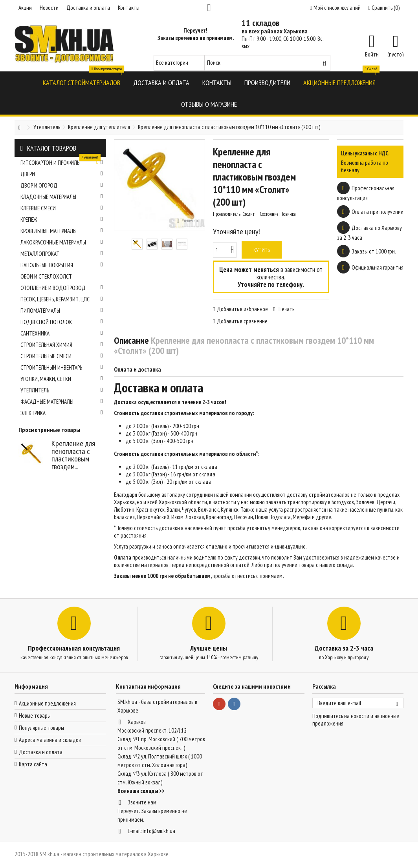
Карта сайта (33, 764)
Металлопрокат (61, 253)
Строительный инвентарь (61, 367)
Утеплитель (61, 390)
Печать (285, 309)
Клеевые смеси (61, 208)
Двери (61, 174)
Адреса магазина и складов (50, 740)
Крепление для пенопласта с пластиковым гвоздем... (73, 455)
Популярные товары (41, 727)
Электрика (61, 413)
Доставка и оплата (88, 7)
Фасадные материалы (61, 401)
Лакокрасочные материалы (61, 242)
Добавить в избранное (242, 309)
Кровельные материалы (61, 231)
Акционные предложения (47, 703)
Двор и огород (61, 185)
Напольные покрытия (61, 265)
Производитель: (227, 214)
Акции (25, 7)
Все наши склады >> (141, 791)
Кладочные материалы (61, 197)
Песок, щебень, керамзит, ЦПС (61, 299)
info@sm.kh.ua (159, 831)
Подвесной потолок (61, 322)
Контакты (128, 7)
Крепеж (61, 219)
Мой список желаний (335, 7)
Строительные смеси (61, 356)
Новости (49, 7)
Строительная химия (61, 344)
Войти (372, 54)
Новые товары (35, 715)
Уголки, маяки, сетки (61, 379)
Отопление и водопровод (61, 288)
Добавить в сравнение (242, 321)
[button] (81, 82)
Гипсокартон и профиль (61, 161)
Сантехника (61, 333)
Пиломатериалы (61, 310)
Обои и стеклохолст (46, 276)
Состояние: (269, 214)
